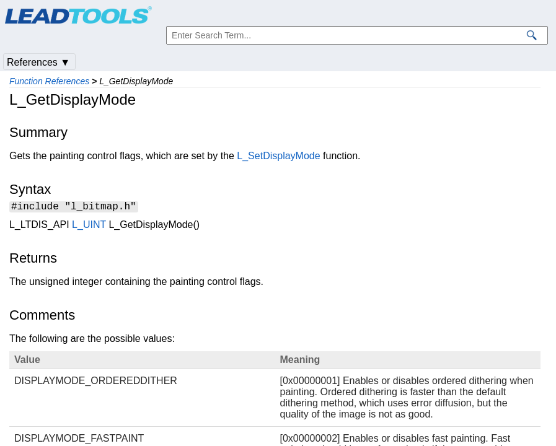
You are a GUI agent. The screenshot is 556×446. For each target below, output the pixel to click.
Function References (49, 81)
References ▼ (38, 62)
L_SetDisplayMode (278, 156)
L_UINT (89, 226)
